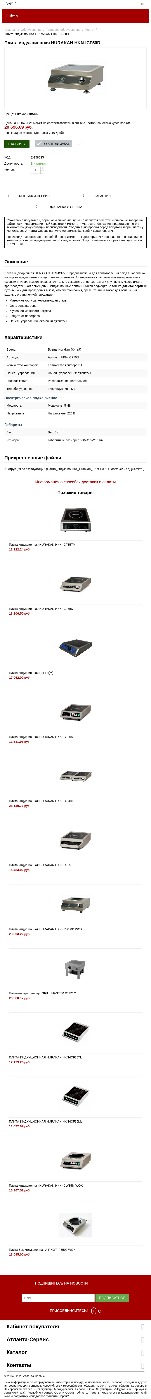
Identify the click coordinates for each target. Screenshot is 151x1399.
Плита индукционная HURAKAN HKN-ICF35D (41, 608)
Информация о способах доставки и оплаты (75, 482)
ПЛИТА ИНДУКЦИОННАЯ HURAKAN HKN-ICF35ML (46, 1121)
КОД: (7, 157)
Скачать (137, 469)
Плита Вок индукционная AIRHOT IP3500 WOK (42, 1249)
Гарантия (103, 196)
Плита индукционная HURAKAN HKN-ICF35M (41, 737)
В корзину (17, 144)
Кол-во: (9, 169)
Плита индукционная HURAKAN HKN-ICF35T (41, 865)
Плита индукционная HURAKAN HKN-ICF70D (41, 801)
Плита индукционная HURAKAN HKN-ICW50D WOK (45, 929)
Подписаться (112, 1298)
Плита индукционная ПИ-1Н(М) (31, 673)
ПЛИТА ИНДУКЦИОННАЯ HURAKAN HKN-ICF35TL (45, 1057)
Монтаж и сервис (34, 196)
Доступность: (13, 163)
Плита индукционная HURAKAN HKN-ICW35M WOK (46, 1185)
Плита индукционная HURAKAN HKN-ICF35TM (42, 544)
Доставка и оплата (66, 207)
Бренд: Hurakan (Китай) (21, 114)
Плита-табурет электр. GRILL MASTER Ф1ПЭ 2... (43, 993)
